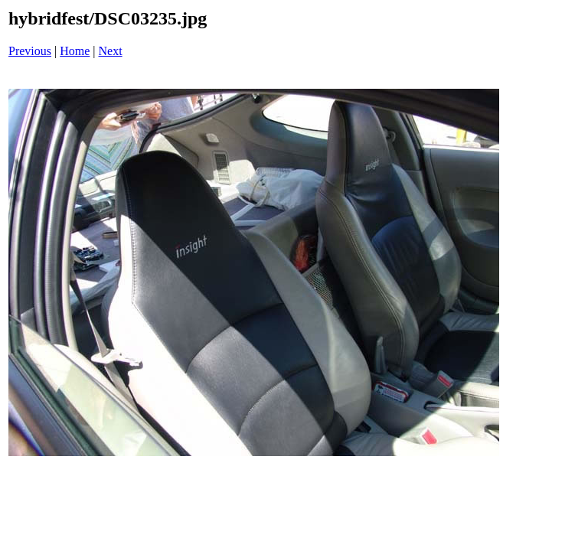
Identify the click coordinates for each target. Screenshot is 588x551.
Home (75, 50)
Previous (29, 50)
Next (110, 50)
